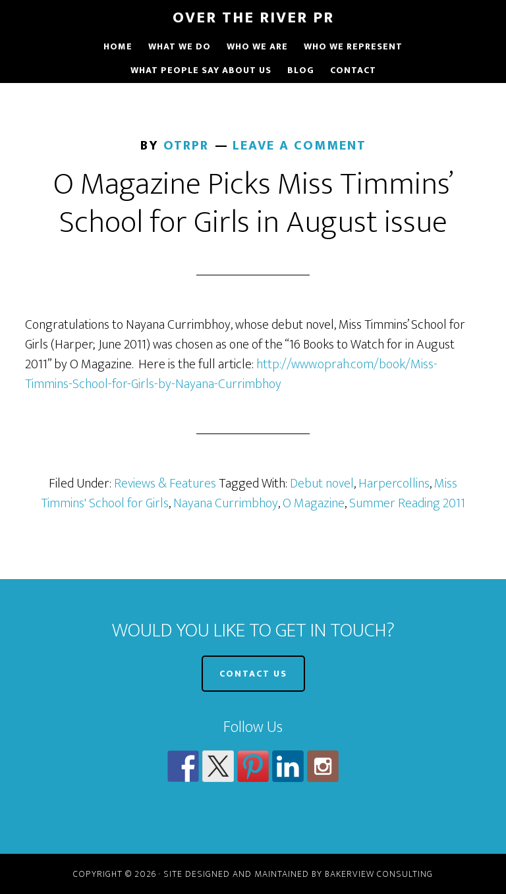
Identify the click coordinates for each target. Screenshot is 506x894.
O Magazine (314, 503)
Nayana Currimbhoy (225, 503)
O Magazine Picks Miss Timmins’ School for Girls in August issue (253, 203)
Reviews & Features (165, 483)
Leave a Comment (299, 145)
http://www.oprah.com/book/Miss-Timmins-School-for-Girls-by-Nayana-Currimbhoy (231, 374)
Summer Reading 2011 (407, 503)
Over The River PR (253, 18)
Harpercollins (394, 483)
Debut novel (322, 483)
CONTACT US (253, 673)
